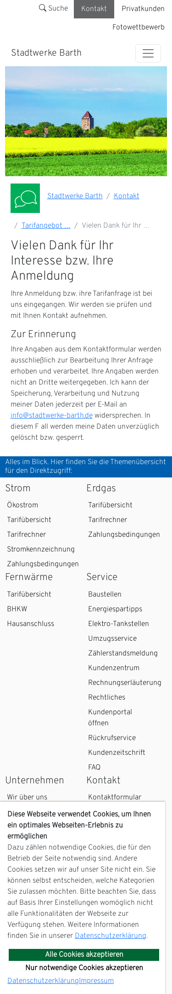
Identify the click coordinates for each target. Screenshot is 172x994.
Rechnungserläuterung (124, 683)
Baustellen (105, 594)
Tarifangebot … (46, 225)
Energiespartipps (115, 609)
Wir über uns (27, 797)
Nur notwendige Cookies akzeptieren (84, 968)
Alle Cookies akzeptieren (84, 955)
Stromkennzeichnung (41, 549)
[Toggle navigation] (148, 53)
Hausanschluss (30, 624)
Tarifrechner (26, 535)
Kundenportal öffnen (110, 718)
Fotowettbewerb (138, 27)
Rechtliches (106, 697)
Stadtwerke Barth (46, 53)
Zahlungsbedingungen (43, 564)
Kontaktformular (114, 797)
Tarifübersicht (29, 520)
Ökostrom (22, 505)
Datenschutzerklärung (110, 936)
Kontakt (94, 9)
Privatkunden (143, 9)
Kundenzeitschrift (116, 753)
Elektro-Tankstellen (118, 624)
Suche (53, 8)
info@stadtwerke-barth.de (52, 415)
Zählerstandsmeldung (123, 653)
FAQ (94, 767)
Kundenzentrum (113, 668)
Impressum (96, 981)
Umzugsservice (112, 639)
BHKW (17, 609)
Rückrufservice (112, 738)
